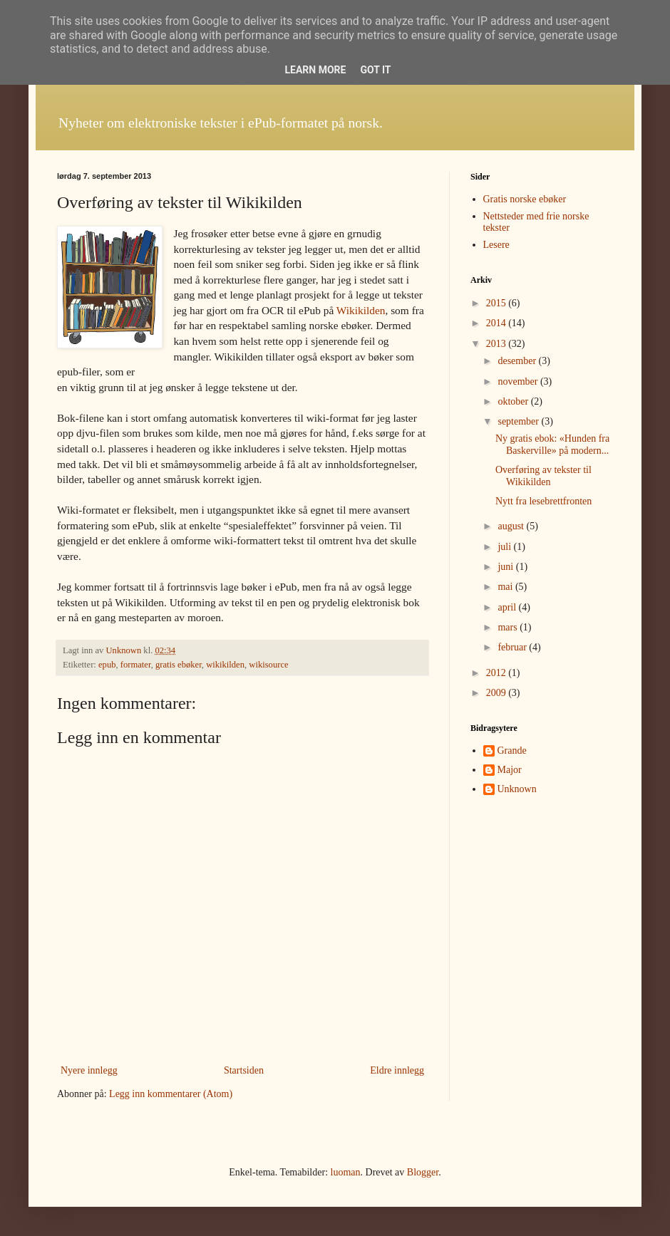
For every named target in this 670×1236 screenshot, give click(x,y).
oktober (514, 401)
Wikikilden (361, 310)
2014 (497, 323)
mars (509, 627)
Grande (512, 750)
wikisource (268, 665)
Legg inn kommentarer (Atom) (170, 1094)
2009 (497, 692)
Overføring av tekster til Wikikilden (543, 475)
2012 (497, 673)
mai (506, 586)
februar (513, 647)
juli (505, 546)
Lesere (496, 244)
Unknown (517, 789)
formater (135, 665)
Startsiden (244, 1070)
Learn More (315, 70)
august (512, 526)
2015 (497, 303)
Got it (375, 70)
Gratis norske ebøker (525, 199)
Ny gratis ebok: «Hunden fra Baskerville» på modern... (552, 444)
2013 (497, 343)
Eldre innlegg (397, 1070)
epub (106, 665)
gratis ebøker (178, 665)
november (519, 381)
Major (510, 769)
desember (518, 360)
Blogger (422, 1172)
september (519, 421)
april (508, 607)
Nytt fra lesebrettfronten (543, 501)
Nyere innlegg (89, 1070)
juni (506, 566)
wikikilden (225, 665)
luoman (346, 1172)
